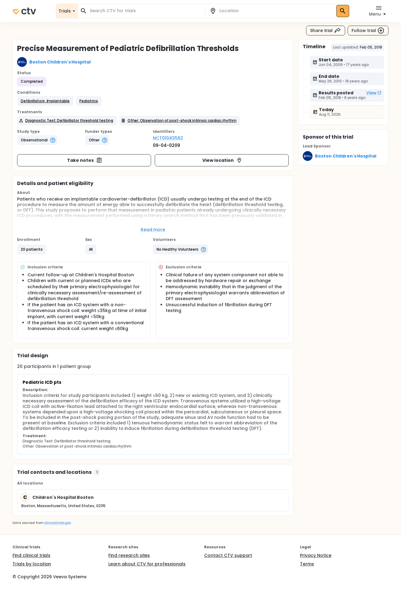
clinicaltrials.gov (57, 523)
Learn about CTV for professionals (147, 564)
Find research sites (129, 555)
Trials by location (32, 564)
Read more (153, 229)
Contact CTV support (228, 555)
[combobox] (145, 10)
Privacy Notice (315, 555)
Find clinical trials (31, 555)
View (373, 93)
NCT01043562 (168, 138)
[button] (45, 101)
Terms (307, 564)
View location (222, 160)
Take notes (84, 160)
